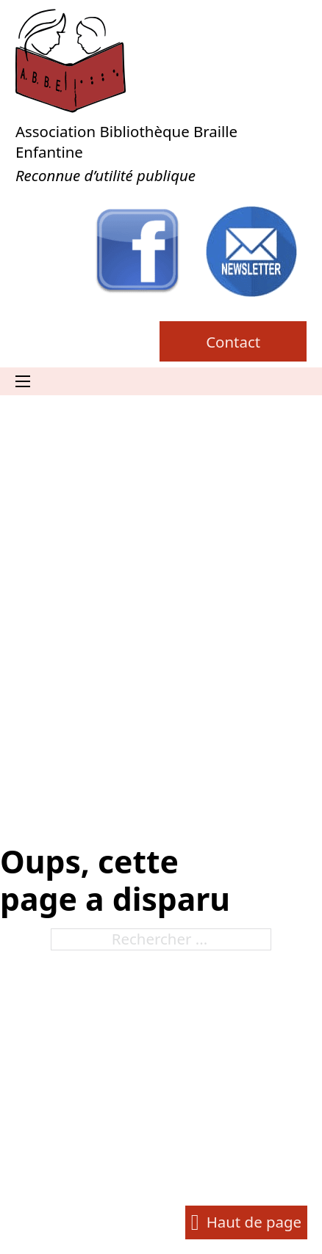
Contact (233, 341)
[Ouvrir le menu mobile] (22, 381)
